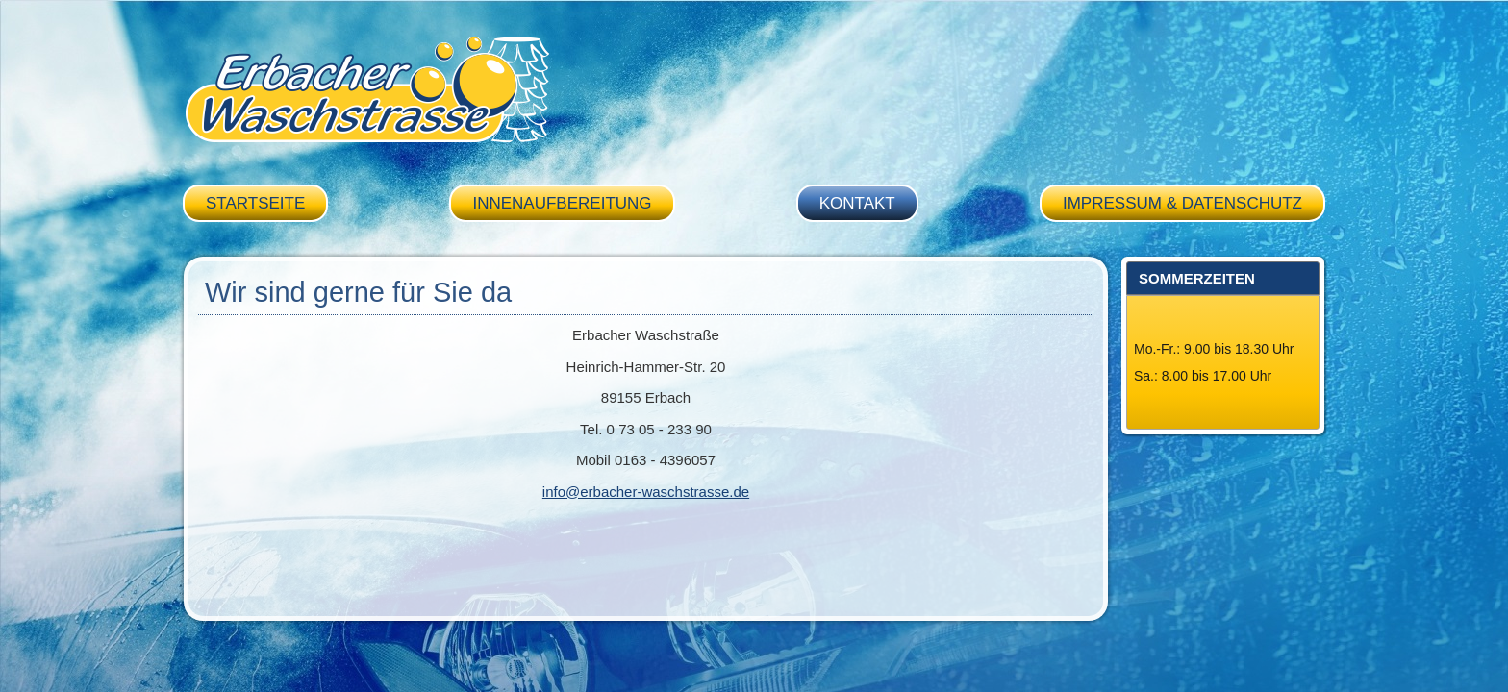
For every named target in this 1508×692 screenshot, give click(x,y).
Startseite (255, 203)
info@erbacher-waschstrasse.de (645, 491)
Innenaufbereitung (561, 203)
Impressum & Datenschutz (1182, 203)
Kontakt (857, 203)
